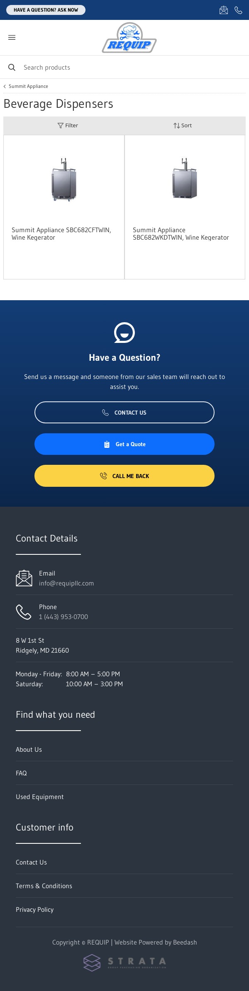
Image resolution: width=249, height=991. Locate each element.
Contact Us (124, 412)
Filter (67, 125)
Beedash (185, 942)
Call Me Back (124, 476)
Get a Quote (124, 444)
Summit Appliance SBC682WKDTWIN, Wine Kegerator (181, 233)
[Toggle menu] (11, 37)
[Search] (124, 67)
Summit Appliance (28, 86)
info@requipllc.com (66, 583)
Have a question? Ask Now (46, 10)
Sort (182, 125)
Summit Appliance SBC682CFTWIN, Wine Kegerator (61, 233)
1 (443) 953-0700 (63, 616)
